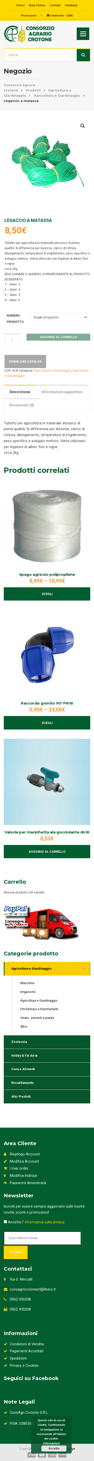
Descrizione (20, 392)
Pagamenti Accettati (23, 1351)
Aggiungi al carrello (58, 337)
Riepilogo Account (22, 1154)
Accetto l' (34, 1222)
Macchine (27, 983)
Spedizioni (15, 1358)
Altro (23, 1026)
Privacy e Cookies (21, 1366)
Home (21, 5)
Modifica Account (21, 1161)
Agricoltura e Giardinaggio (52, 370)
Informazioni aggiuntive (62, 392)
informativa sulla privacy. (45, 1222)
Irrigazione (27, 992)
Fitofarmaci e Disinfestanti (39, 1009)
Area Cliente (37, 5)
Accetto (53, 1448)
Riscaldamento (22, 1083)
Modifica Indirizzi (20, 1176)
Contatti (55, 5)
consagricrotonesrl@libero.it (33, 1289)
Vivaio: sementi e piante (37, 1018)
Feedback (71, 5)
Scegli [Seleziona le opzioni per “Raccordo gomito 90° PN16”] (47, 723)
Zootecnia (19, 1042)
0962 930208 (20, 1299)
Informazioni (51, 1443)
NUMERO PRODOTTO (15, 319)
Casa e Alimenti (23, 1069)
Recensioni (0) (22, 405)
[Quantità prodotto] (12, 340)
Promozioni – (31, 15)
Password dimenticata (25, 1183)
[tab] (20, 391)
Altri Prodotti (21, 1096)
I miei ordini (16, 1168)
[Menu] (83, 33)
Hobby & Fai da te (24, 1055)
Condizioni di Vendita (24, 1344)
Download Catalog (25, 361)
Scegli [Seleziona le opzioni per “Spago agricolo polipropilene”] (47, 594)
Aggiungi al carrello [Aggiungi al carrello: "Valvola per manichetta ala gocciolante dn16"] (47, 851)
